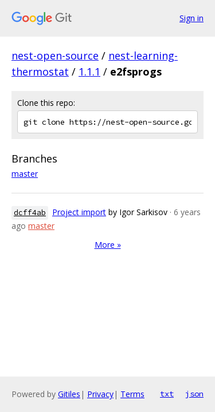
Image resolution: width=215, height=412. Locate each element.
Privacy (100, 394)
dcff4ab (30, 212)
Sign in (191, 18)
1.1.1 (89, 71)
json (194, 394)
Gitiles (69, 394)
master (24, 173)
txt (167, 394)
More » (108, 244)
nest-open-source (55, 55)
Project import (79, 212)
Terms (132, 394)
